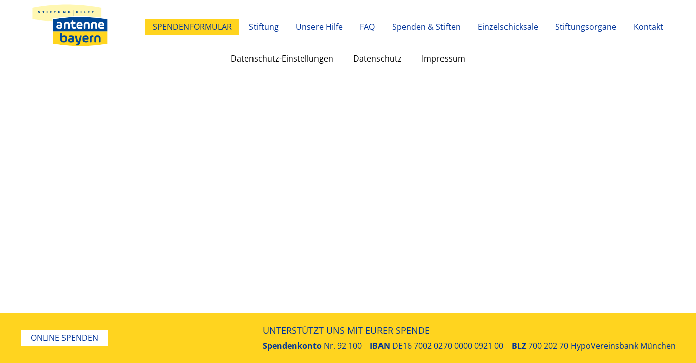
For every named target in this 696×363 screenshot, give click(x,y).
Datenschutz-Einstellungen (282, 58)
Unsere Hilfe (319, 26)
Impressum (443, 58)
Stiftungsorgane (585, 26)
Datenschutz (377, 58)
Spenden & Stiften (426, 26)
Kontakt (648, 26)
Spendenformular (192, 26)
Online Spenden (64, 337)
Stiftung (264, 26)
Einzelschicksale (508, 26)
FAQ (367, 26)
